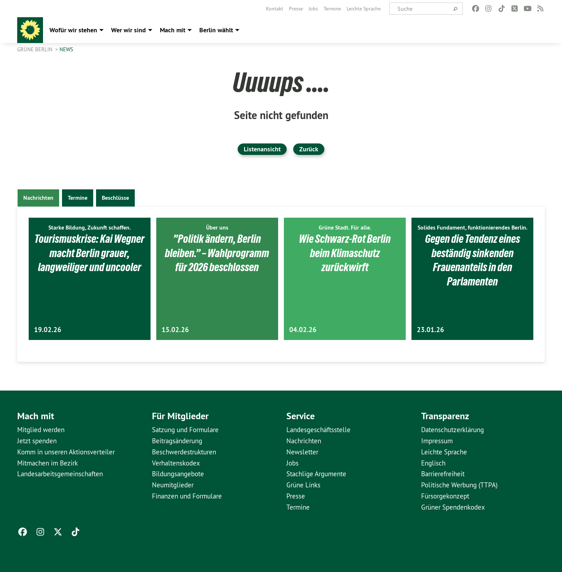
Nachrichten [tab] (38, 198)
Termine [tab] (77, 198)
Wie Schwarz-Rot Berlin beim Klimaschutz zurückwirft (344, 253)
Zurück (308, 149)
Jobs (313, 8)
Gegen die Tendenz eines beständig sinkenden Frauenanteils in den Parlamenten (472, 260)
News (66, 49)
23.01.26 (430, 329)
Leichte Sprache (364, 8)
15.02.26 (175, 329)
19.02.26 (47, 329)
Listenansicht (262, 149)
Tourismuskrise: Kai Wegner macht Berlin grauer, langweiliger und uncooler (89, 260)
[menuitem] (274, 8)
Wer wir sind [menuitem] (128, 30)
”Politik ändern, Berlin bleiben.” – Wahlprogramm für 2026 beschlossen (217, 253)
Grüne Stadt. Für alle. (345, 227)
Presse (296, 8)
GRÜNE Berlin (35, 49)
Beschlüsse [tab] (115, 198)
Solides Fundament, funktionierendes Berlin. (473, 227)
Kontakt (274, 8)
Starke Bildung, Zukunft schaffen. (89, 227)
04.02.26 (302, 329)
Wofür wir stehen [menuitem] (73, 30)
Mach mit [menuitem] (172, 30)
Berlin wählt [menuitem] (216, 30)
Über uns (217, 227)
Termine (332, 8)
